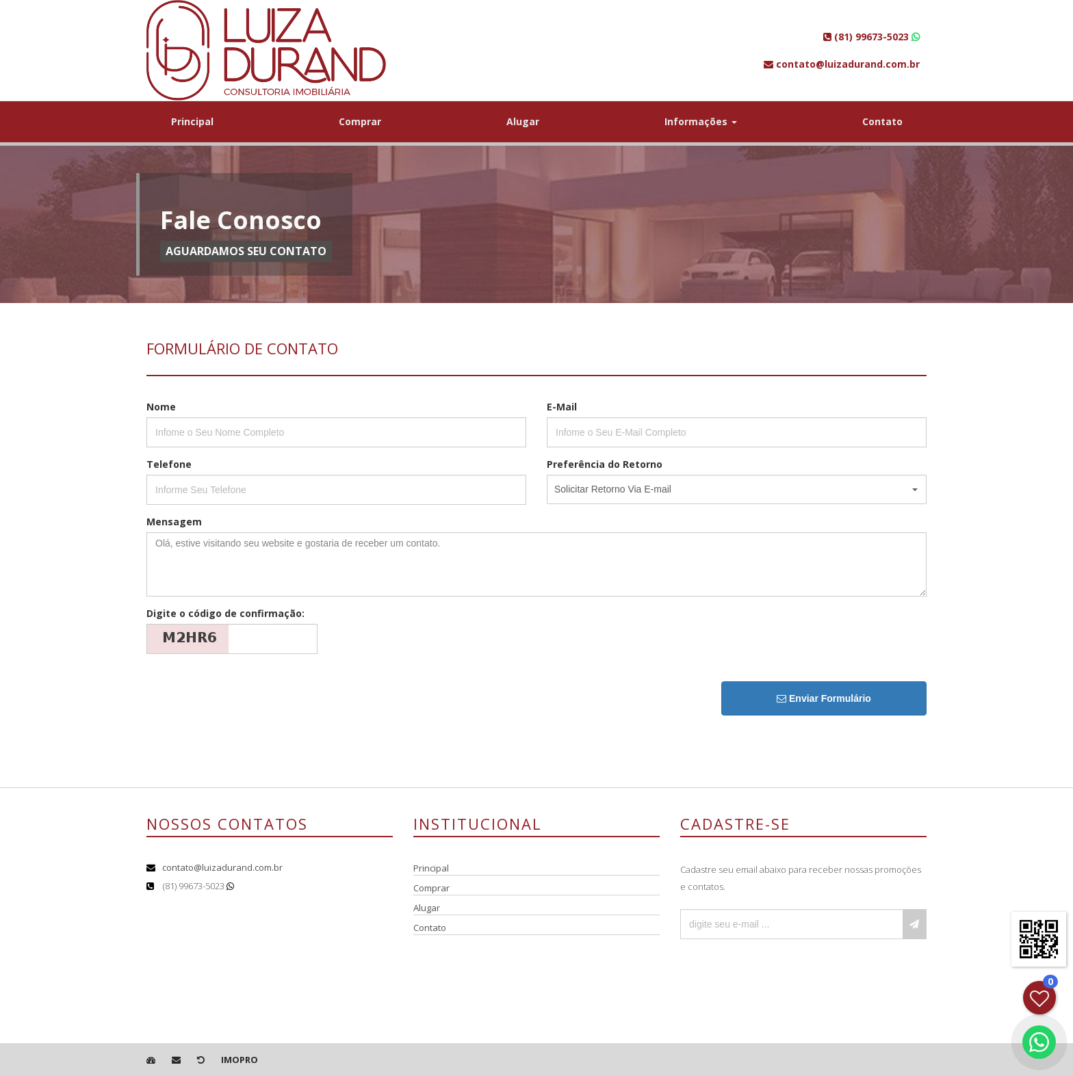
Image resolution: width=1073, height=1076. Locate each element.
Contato (882, 121)
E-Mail (562, 406)
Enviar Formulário (824, 698)
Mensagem (174, 521)
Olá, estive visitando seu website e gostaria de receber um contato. (536, 564)
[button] (737, 489)
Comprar (360, 121)
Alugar (522, 121)
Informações (700, 121)
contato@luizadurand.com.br (222, 867)
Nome (161, 406)
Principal (192, 121)
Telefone (169, 464)
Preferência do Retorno (604, 464)
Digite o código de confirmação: (225, 613)
